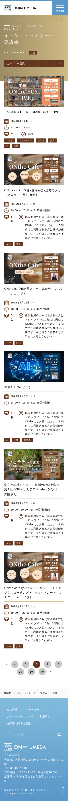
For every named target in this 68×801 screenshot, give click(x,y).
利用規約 (45, 716)
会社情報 (12, 709)
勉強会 (27, 440)
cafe (8, 244)
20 (20, 671)
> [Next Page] (50, 671)
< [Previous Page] (7, 664)
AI (7, 440)
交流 (52, 140)
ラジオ (41, 140)
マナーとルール (32, 709)
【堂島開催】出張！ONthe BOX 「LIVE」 (33, 112)
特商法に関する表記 (19, 723)
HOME (7, 693)
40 (42, 671)
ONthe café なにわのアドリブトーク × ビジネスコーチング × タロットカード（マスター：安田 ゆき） (33, 592)
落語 (16, 145)
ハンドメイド (25, 140)
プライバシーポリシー (20, 716)
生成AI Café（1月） (18, 387)
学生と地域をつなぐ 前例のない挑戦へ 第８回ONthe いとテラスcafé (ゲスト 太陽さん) (33, 489)
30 (31, 671)
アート (9, 140)
